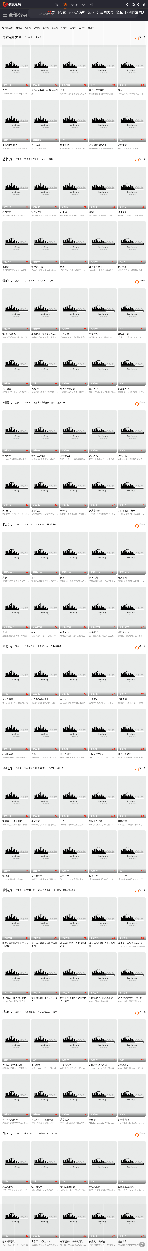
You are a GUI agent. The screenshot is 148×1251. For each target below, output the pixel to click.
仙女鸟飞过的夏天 (40, 682)
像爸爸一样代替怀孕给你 (130, 920)
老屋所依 (93, 682)
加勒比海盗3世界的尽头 (35, 751)
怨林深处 (122, 261)
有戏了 (63, 682)
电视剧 (74, 4)
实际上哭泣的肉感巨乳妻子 (102, 975)
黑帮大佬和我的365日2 (44, 394)
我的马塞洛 (7, 737)
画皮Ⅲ (51, 751)
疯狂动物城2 (30, 1108)
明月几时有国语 (10, 1094)
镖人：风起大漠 (67, 380)
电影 (65, 4)
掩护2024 (93, 380)
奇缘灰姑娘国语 (10, 142)
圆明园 (27, 394)
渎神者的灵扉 (37, 261)
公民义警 (64, 325)
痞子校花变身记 (96, 87)
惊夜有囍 (122, 801)
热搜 (62, 563)
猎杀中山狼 (123, 1094)
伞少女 (55, 1108)
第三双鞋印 (94, 563)
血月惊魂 (35, 142)
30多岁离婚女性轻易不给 (130, 975)
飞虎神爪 (35, 380)
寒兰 (120, 87)
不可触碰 (122, 856)
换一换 (141, 156)
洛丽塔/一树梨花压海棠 (64, 870)
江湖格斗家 (123, 325)
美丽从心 (6, 499)
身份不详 (93, 618)
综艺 (91, 4)
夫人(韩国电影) (44, 870)
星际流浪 (61, 751)
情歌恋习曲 (65, 737)
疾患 (62, 261)
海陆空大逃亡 (44, 989)
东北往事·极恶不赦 (98, 1039)
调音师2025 (66, 444)
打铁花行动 (65, 1039)
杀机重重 (122, 142)
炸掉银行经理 (95, 261)
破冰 (33, 618)
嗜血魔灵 (122, 206)
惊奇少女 (93, 856)
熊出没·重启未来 (126, 1158)
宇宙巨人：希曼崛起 (12, 801)
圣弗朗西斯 (56, 632)
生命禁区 (93, 325)
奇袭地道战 (29, 989)
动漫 (83, 4)
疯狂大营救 (94, 1158)
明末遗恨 (64, 142)
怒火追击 (64, 618)
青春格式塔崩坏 (39, 444)
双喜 (33, 737)
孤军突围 (6, 380)
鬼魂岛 (5, 261)
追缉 (33, 563)
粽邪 (51, 156)
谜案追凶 (122, 563)
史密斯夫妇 (43, 632)
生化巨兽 (35, 1039)
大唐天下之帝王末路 (12, 1039)
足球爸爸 (93, 444)
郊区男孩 (40, 513)
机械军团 (35, 801)
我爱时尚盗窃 (124, 737)
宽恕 (4, 563)
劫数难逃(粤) (124, 618)
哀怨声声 (6, 206)
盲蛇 (91, 206)
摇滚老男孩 (94, 499)
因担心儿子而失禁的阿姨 (14, 975)
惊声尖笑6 (36, 206)
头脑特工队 (44, 1108)
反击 (44, 156)
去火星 (63, 801)
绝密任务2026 (9, 325)
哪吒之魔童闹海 (67, 1158)
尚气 (51, 275)
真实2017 (42, 275)
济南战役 (64, 1094)
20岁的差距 (29, 870)
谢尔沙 (92, 1094)
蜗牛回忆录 (36, 1158)
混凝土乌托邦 (95, 801)
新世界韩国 (29, 275)
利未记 (63, 206)
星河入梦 (64, 856)
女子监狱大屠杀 (31, 156)
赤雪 (62, 87)
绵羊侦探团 (7, 682)
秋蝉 (55, 989)
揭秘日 (5, 856)
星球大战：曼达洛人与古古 (44, 325)
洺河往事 (6, 444)
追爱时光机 (29, 632)
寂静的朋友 (36, 856)
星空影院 (11, 4)
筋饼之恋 (35, 499)
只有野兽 (28, 513)
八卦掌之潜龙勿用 (98, 142)
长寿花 (63, 499)
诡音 (4, 87)
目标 (4, 618)
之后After (61, 394)
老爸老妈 (122, 444)
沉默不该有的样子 (126, 499)
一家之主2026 (96, 737)
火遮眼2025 (123, 380)
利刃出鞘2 (51, 513)
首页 (57, 4)
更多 (18, 156)
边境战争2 (123, 1039)
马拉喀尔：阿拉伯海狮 (42, 1094)
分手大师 (122, 682)
